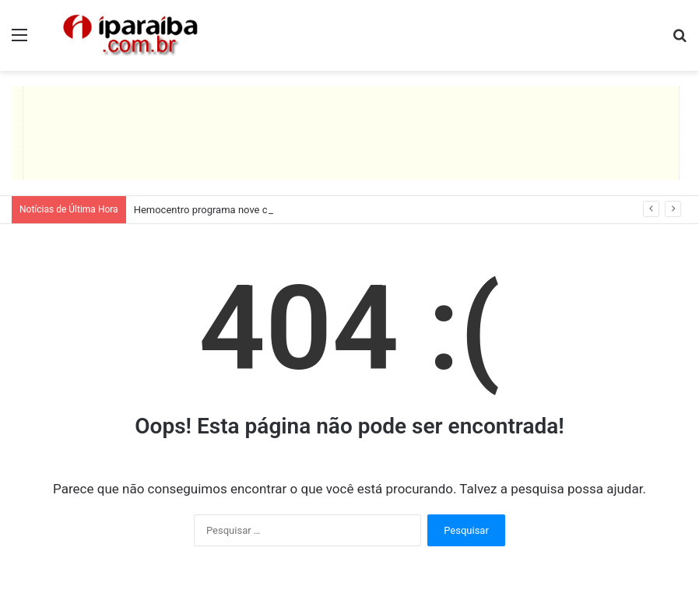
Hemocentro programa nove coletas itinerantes (240, 210)
